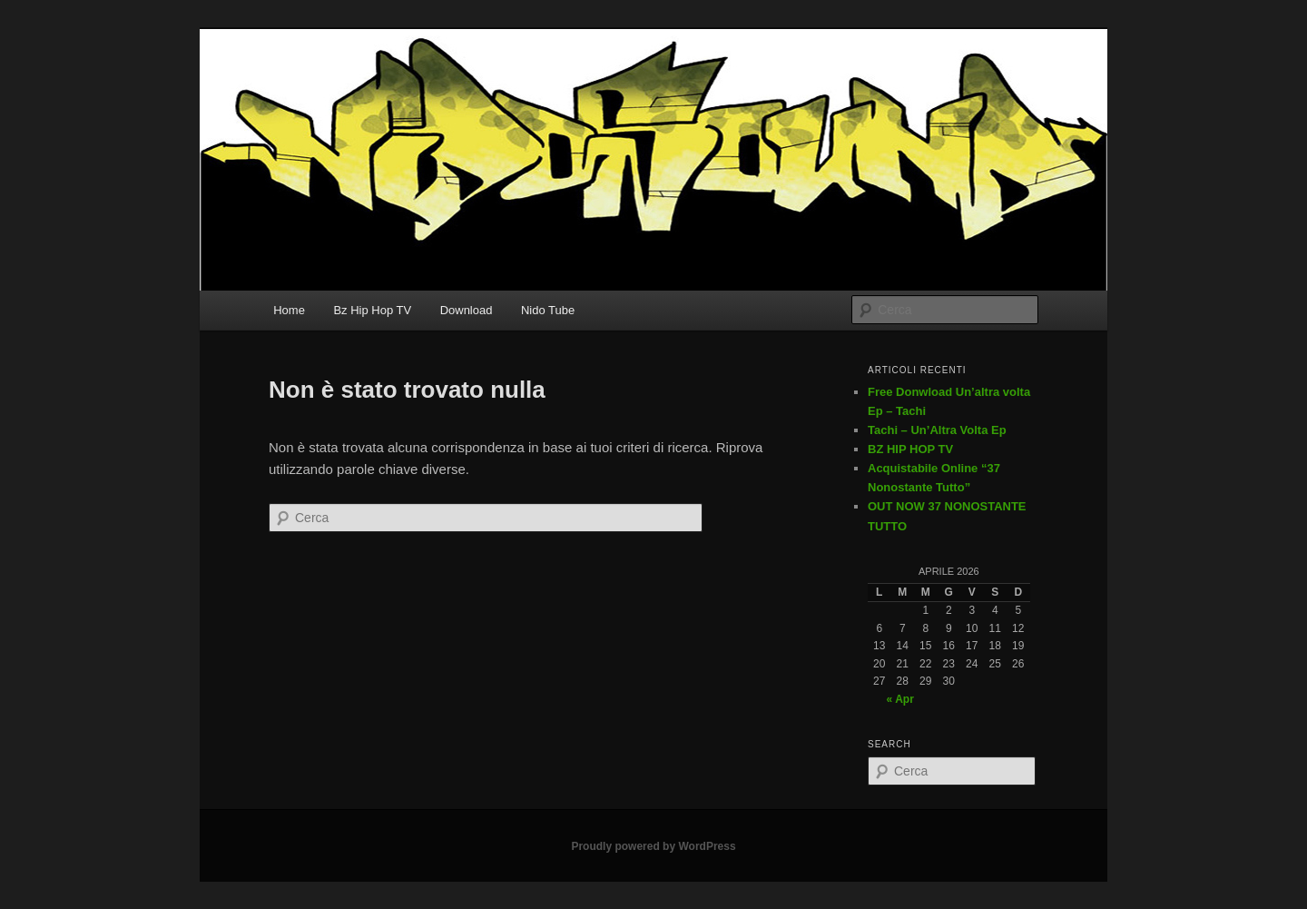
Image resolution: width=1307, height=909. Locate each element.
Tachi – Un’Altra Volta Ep (937, 430)
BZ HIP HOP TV (910, 449)
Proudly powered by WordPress (653, 846)
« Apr (900, 699)
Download (466, 310)
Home (289, 310)
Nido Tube (548, 310)
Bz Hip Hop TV (372, 310)
